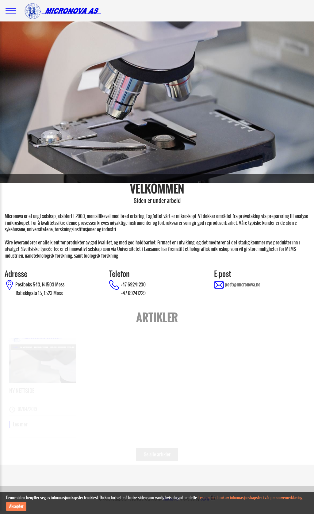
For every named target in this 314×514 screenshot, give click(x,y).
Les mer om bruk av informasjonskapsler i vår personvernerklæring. (250, 498)
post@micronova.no (242, 284)
